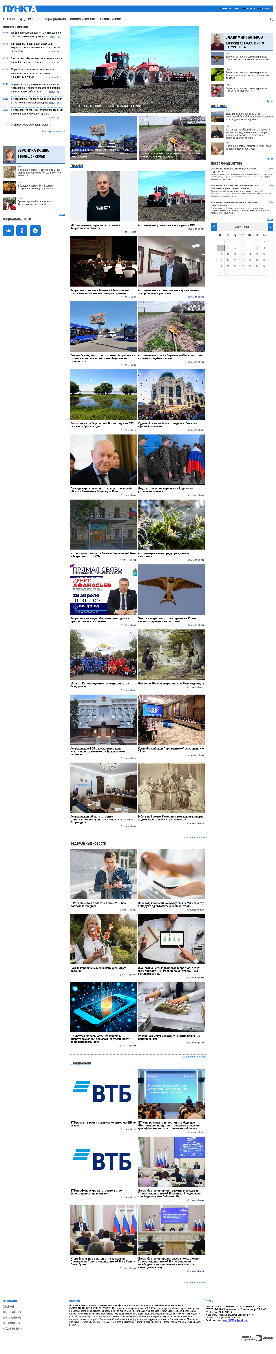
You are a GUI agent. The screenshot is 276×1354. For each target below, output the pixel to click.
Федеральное (30, 19)
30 (264, 266)
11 (228, 254)
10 (221, 254)
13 (242, 254)
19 (235, 260)
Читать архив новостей (53, 131)
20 (242, 260)
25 (228, 266)
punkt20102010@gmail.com (235, 1320)
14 (250, 254)
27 (242, 266)
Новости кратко (82, 19)
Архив (62, 214)
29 (257, 266)
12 (235, 254)
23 (264, 260)
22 (257, 260)
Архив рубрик (110, 19)
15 (257, 254)
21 (250, 260)
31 (221, 272)
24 (221, 266)
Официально (55, 19)
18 (228, 260)
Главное (9, 19)
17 (221, 260)
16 (264, 254)
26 (235, 266)
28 (250, 266)
